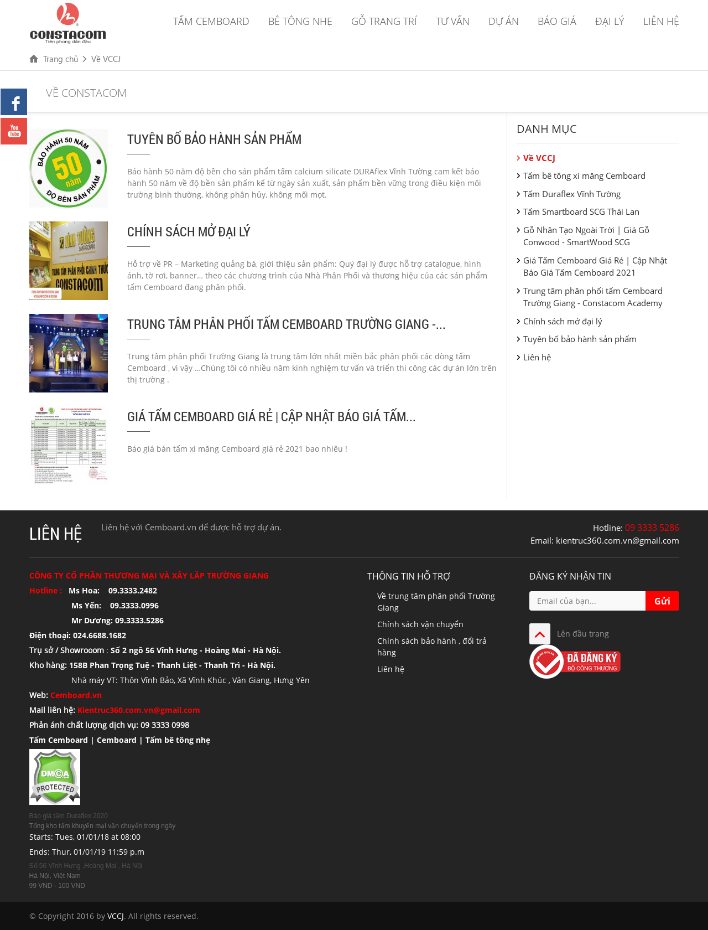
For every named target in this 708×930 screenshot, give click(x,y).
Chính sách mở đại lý (189, 231)
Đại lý (609, 21)
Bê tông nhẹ (300, 21)
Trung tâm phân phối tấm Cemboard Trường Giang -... (286, 324)
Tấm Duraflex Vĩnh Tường (572, 193)
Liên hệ (661, 21)
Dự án (503, 21)
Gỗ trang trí (384, 21)
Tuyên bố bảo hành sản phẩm (214, 139)
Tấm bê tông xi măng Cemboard (584, 175)
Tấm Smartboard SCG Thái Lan (581, 211)
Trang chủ (60, 58)
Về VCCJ (106, 58)
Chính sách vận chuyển (420, 624)
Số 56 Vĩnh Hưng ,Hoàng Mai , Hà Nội (86, 866)
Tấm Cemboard (211, 21)
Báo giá (557, 21)
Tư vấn (453, 21)
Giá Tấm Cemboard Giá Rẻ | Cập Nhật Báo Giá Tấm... (271, 416)
